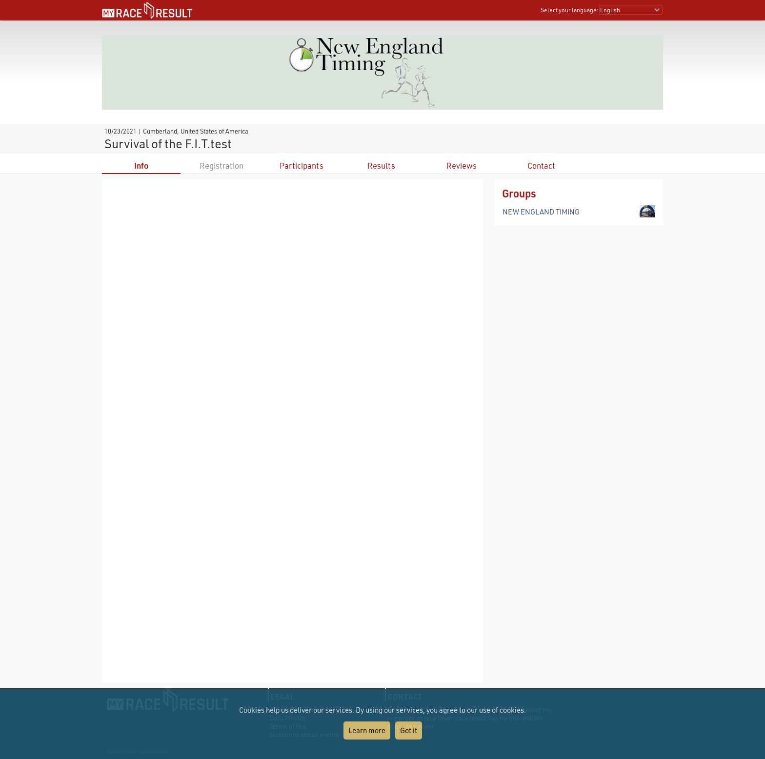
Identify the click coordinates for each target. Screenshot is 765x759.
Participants (301, 165)
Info (141, 165)
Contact (541, 165)
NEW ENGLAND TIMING (541, 211)
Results (381, 165)
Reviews (461, 165)
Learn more (366, 730)
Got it (408, 730)
